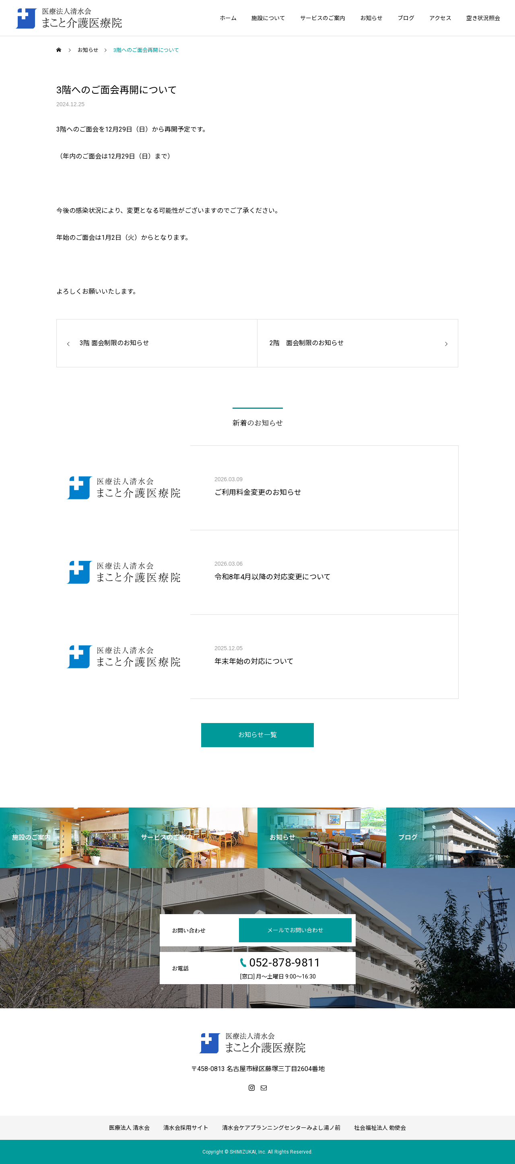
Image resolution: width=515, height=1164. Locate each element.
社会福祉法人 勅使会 (380, 1128)
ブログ (406, 18)
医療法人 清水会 (129, 1128)
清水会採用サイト (185, 1128)
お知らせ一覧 (257, 735)
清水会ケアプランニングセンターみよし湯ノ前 (281, 1128)
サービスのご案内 (322, 18)
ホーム (228, 18)
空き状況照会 (483, 18)
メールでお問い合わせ (295, 930)
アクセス (440, 18)
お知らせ (371, 18)
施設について (268, 18)
